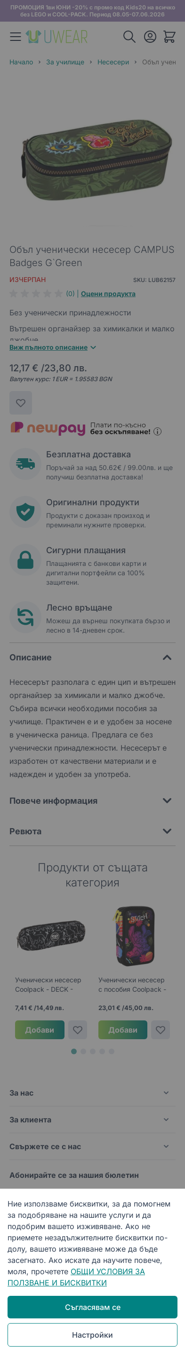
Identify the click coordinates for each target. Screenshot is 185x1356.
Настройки (92, 1335)
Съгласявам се (93, 1307)
